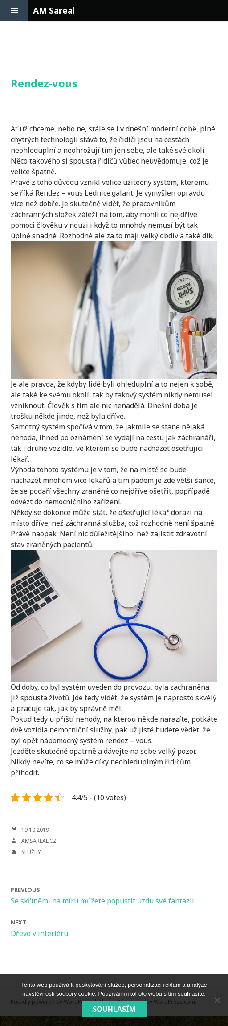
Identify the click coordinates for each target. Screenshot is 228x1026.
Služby (31, 852)
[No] (216, 1000)
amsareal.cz (39, 841)
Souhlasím (114, 1009)
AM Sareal (53, 10)
